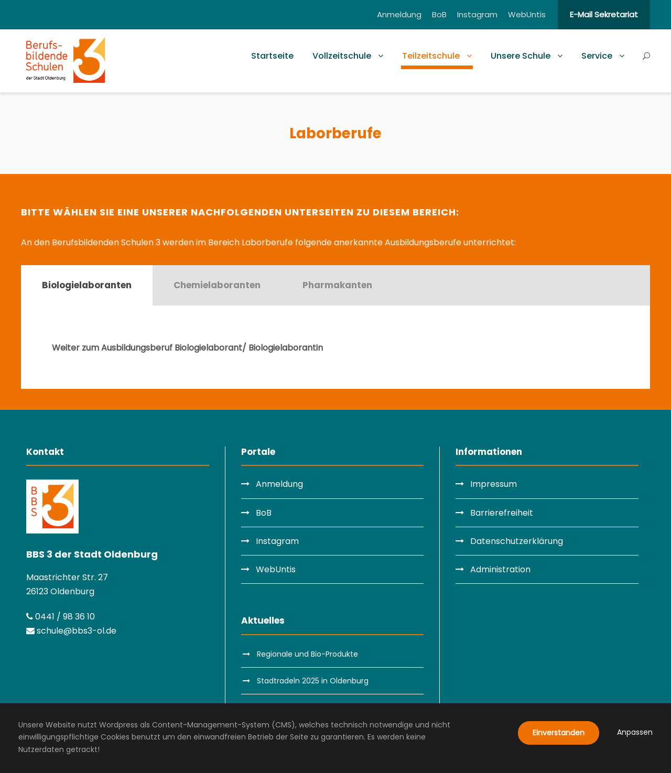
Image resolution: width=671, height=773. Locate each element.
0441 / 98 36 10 (60, 617)
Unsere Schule (520, 56)
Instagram (477, 14)
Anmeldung (399, 14)
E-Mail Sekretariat (604, 14)
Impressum (493, 484)
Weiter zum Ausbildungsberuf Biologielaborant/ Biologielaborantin (187, 348)
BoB (439, 14)
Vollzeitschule (341, 56)
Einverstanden (559, 732)
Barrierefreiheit (501, 513)
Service (596, 56)
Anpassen (635, 732)
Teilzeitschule (431, 56)
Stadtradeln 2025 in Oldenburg (313, 681)
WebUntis (527, 14)
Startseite (272, 56)
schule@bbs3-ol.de (71, 631)
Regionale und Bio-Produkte (307, 654)
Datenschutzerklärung (516, 541)
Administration (500, 569)
